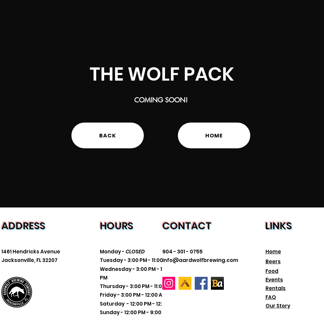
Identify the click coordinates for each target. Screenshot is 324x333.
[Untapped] (185, 283)
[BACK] (107, 135)
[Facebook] (201, 283)
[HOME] (214, 135)
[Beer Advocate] (217, 283)
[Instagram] (168, 283)
